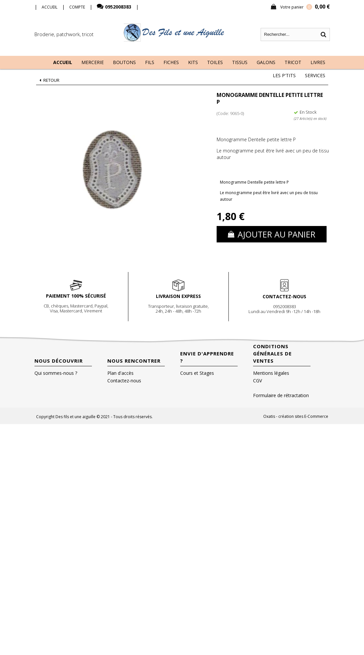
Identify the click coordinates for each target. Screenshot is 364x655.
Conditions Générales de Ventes (272, 353)
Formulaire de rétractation (281, 395)
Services (315, 75)
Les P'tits (284, 75)
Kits (193, 62)
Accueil (62, 62)
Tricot (293, 62)
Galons (266, 62)
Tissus (239, 62)
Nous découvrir (58, 360)
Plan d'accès (120, 373)
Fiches (171, 62)
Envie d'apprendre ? (207, 357)
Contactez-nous (124, 380)
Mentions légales (271, 373)
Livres (317, 62)
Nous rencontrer (134, 360)
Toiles (215, 62)
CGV (257, 380)
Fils (149, 62)
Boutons (124, 62)
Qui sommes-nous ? (55, 373)
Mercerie (92, 62)
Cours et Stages (197, 373)
